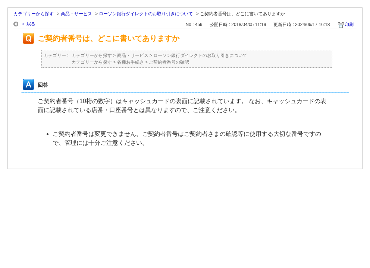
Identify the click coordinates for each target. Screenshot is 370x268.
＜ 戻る (28, 23)
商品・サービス (76, 13)
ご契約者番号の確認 (169, 62)
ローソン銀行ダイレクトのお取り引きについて (146, 13)
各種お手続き (130, 62)
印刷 (349, 24)
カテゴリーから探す (33, 13)
